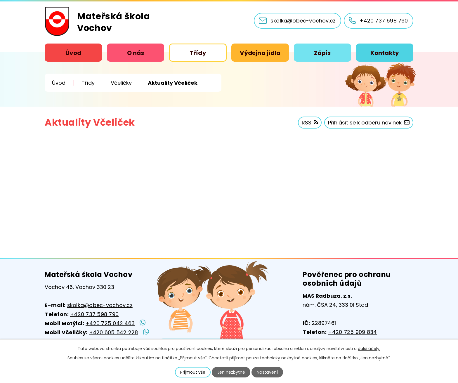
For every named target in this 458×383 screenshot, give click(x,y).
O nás (135, 53)
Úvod (73, 53)
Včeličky (121, 82)
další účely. (369, 348)
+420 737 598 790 (94, 314)
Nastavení (267, 372)
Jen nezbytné (231, 372)
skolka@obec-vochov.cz (100, 305)
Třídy (198, 53)
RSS (310, 122)
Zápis (322, 53)
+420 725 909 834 (352, 332)
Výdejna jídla (260, 53)
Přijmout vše (193, 372)
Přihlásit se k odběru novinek (369, 122)
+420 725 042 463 (110, 323)
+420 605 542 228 (113, 332)
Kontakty (384, 53)
